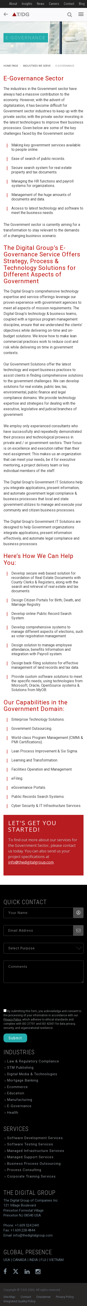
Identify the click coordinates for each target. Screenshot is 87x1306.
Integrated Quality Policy (19, 1301)
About (13, 4)
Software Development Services (35, 1138)
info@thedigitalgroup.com (31, 862)
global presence (27, 1252)
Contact (69, 4)
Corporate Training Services (31, 1176)
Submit (15, 1038)
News (40, 4)
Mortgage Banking (22, 1080)
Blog (82, 4)
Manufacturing (19, 1100)
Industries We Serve (37, 65)
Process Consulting (24, 1170)
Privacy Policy (65, 1297)
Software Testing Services (30, 1144)
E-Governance (19, 1106)
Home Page (10, 65)
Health (12, 1112)
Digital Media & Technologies (32, 1074)
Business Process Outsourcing (34, 1163)
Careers (54, 4)
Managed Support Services (30, 1157)
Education (15, 1093)
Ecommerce (17, 1087)
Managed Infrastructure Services (35, 1151)
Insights (27, 4)
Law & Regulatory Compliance (33, 1061)
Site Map (9, 1297)
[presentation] (35, 994)
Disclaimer (43, 1297)
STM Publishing (20, 1067)
